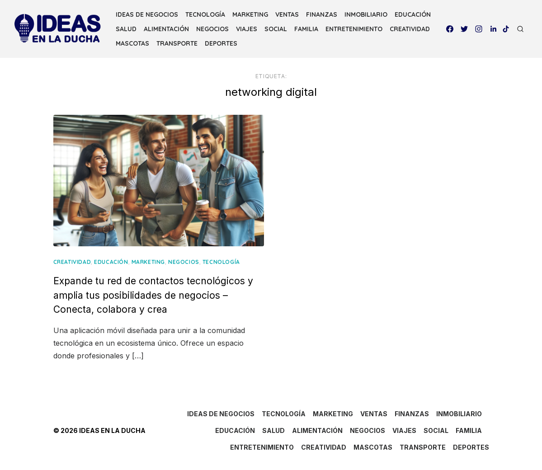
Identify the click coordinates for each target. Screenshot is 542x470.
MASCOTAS (132, 43)
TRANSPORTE (177, 43)
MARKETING (250, 14)
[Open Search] (520, 29)
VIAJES (246, 29)
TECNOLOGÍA (205, 14)
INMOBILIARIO (365, 14)
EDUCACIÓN (413, 14)
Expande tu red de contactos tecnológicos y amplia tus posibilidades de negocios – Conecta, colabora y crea (153, 295)
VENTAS (287, 14)
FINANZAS (321, 14)
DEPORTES (221, 43)
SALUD (126, 29)
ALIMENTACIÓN (166, 29)
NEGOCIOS (212, 29)
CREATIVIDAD (410, 29)
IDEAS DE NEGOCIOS (147, 14)
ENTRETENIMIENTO (353, 29)
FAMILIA (306, 29)
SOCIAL (275, 29)
